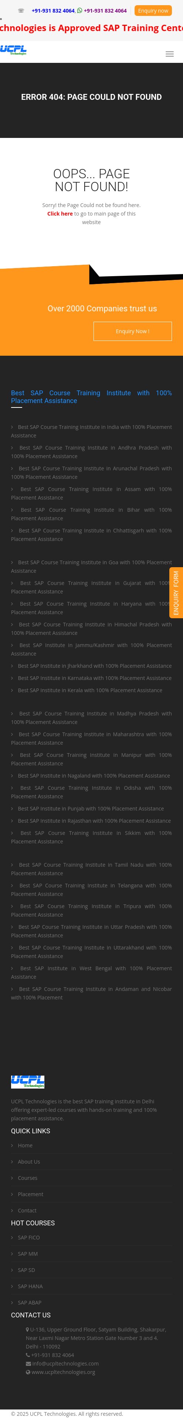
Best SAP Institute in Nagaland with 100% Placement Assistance (90, 775)
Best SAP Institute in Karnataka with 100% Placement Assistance (91, 677)
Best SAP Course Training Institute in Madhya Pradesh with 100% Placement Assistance (91, 717)
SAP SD (23, 1269)
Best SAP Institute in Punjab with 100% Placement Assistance (87, 808)
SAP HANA (27, 1286)
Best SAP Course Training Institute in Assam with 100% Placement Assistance (91, 493)
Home (22, 1145)
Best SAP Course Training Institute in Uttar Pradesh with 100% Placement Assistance (91, 931)
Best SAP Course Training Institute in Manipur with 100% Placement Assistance (91, 759)
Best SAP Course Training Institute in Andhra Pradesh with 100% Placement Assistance (91, 452)
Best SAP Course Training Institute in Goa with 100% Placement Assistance (91, 566)
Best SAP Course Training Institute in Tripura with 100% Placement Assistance (91, 910)
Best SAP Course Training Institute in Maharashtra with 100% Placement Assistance (91, 738)
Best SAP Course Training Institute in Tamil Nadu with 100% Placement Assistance (91, 869)
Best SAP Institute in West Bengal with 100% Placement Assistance (91, 972)
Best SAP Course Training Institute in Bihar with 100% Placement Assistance (91, 514)
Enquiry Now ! (133, 331)
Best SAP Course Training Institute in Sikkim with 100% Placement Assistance (91, 837)
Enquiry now (153, 10)
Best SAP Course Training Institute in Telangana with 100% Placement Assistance (91, 889)
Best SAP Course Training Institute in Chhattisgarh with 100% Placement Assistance (91, 534)
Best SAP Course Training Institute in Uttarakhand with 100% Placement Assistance (91, 952)
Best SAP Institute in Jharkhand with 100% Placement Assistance (91, 665)
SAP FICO (25, 1237)
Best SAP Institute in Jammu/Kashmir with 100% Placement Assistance (91, 649)
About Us (25, 1161)
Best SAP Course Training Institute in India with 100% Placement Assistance (91, 431)
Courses (24, 1177)
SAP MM (24, 1253)
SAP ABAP (26, 1302)
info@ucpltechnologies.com (65, 1363)
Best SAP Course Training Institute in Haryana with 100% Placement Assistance (91, 608)
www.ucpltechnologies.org (63, 1371)
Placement (27, 1194)
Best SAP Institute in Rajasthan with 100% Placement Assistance (91, 820)
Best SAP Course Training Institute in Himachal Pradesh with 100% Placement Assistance (91, 628)
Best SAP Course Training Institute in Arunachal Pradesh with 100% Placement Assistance (91, 472)
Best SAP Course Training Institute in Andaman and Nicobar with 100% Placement (91, 993)
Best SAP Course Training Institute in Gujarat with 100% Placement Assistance (91, 587)
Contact (24, 1210)
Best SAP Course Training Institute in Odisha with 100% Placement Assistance (91, 792)
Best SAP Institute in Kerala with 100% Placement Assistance (86, 690)
